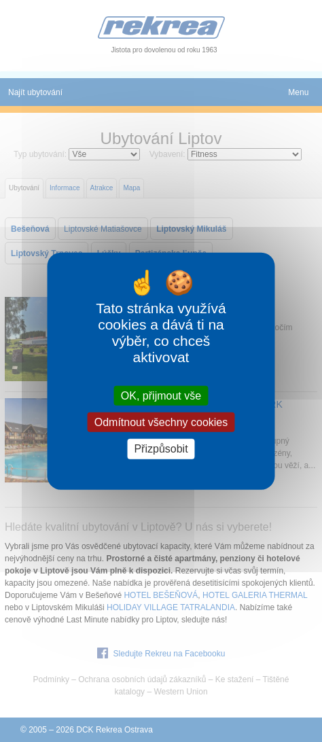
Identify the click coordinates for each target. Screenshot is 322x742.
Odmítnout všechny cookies (161, 422)
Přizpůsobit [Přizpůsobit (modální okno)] (160, 449)
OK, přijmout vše (161, 396)
